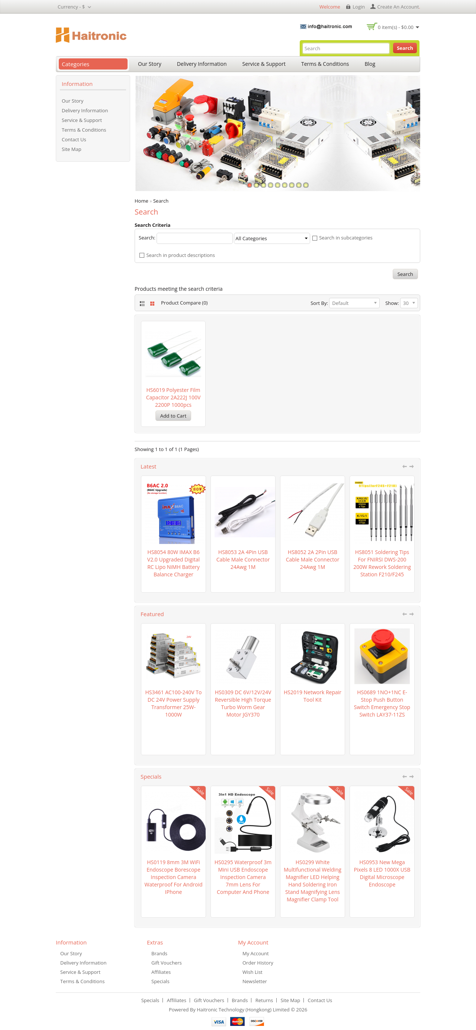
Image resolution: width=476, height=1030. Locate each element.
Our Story (149, 63)
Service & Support (264, 63)
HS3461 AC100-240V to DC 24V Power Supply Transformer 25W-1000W (173, 703)
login (359, 6)
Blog (370, 63)
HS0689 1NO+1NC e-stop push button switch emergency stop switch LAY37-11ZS (382, 703)
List (141, 303)
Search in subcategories (346, 238)
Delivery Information (202, 63)
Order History (257, 962)
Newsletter (254, 981)
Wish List (252, 972)
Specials (160, 981)
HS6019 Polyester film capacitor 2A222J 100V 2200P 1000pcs (173, 397)
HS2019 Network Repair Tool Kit (312, 696)
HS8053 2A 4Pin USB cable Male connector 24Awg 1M (243, 559)
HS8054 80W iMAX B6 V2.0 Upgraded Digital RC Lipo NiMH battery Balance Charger (173, 563)
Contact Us (74, 139)
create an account (398, 6)
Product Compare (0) (184, 302)
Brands (159, 953)
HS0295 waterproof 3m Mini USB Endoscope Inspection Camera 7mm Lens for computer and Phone (243, 877)
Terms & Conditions (325, 63)
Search (160, 200)
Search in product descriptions (180, 255)
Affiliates (161, 972)
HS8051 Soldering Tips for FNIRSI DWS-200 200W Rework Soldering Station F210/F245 (382, 563)
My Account (255, 953)
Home (141, 200)
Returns (264, 1000)
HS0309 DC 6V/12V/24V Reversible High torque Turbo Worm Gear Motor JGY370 (243, 703)
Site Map (71, 149)
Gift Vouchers (166, 962)
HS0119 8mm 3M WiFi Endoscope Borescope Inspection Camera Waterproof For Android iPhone (173, 877)
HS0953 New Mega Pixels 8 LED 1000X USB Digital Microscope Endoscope (382, 873)
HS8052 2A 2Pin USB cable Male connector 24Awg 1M (313, 559)
